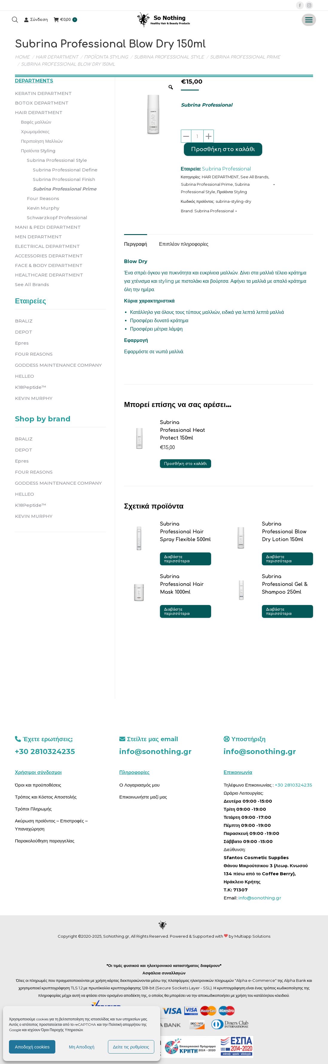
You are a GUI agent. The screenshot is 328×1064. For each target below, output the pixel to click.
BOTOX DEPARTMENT (41, 103)
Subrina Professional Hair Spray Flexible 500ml (185, 531)
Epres (22, 343)
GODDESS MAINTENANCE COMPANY (58, 365)
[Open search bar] (15, 20)
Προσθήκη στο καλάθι (223, 149)
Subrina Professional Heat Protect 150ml (182, 430)
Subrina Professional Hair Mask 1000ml (182, 584)
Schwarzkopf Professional (57, 217)
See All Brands (254, 176)
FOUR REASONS (34, 354)
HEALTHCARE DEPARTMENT (49, 275)
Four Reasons (43, 198)
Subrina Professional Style (57, 160)
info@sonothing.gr (155, 751)
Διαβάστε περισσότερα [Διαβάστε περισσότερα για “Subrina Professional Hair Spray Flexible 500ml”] (177, 559)
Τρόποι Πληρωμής (33, 809)
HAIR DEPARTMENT (220, 176)
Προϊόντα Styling (232, 191)
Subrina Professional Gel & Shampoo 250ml (285, 584)
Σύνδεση (36, 19)
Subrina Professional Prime (207, 184)
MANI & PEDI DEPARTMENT (48, 227)
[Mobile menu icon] (309, 20)
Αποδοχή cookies (32, 1046)
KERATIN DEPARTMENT (43, 93)
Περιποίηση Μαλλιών (42, 141)
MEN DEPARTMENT (38, 236)
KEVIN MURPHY (33, 398)
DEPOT (23, 332)
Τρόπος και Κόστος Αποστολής (46, 797)
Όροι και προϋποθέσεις (38, 785)
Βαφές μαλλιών (36, 122)
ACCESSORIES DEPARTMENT (49, 256)
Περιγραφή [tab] (135, 244)
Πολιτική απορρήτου (125, 1024)
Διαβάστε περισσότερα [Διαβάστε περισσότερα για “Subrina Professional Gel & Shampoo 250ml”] (279, 611)
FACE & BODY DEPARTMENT (49, 265)
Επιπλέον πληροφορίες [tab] (183, 244)
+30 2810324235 (45, 751)
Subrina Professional (226, 169)
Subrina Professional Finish (64, 179)
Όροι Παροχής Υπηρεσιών (62, 1030)
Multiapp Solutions (252, 936)
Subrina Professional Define (65, 170)
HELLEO (24, 376)
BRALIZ (24, 321)
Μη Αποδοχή (81, 1046)
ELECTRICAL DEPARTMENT (47, 246)
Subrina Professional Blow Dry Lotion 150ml (284, 531)
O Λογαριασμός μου (139, 785)
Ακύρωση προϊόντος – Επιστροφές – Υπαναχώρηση (51, 825)
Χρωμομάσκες (35, 131)
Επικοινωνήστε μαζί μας (143, 797)
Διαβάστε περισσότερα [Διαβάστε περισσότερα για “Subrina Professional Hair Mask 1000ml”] (177, 611)
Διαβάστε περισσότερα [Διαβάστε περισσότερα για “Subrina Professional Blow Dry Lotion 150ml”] (279, 559)
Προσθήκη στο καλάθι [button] (185, 464)
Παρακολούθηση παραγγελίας (44, 841)
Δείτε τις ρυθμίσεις (131, 1046)
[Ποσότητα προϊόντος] (197, 136)
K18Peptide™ (30, 387)
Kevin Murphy (43, 208)
